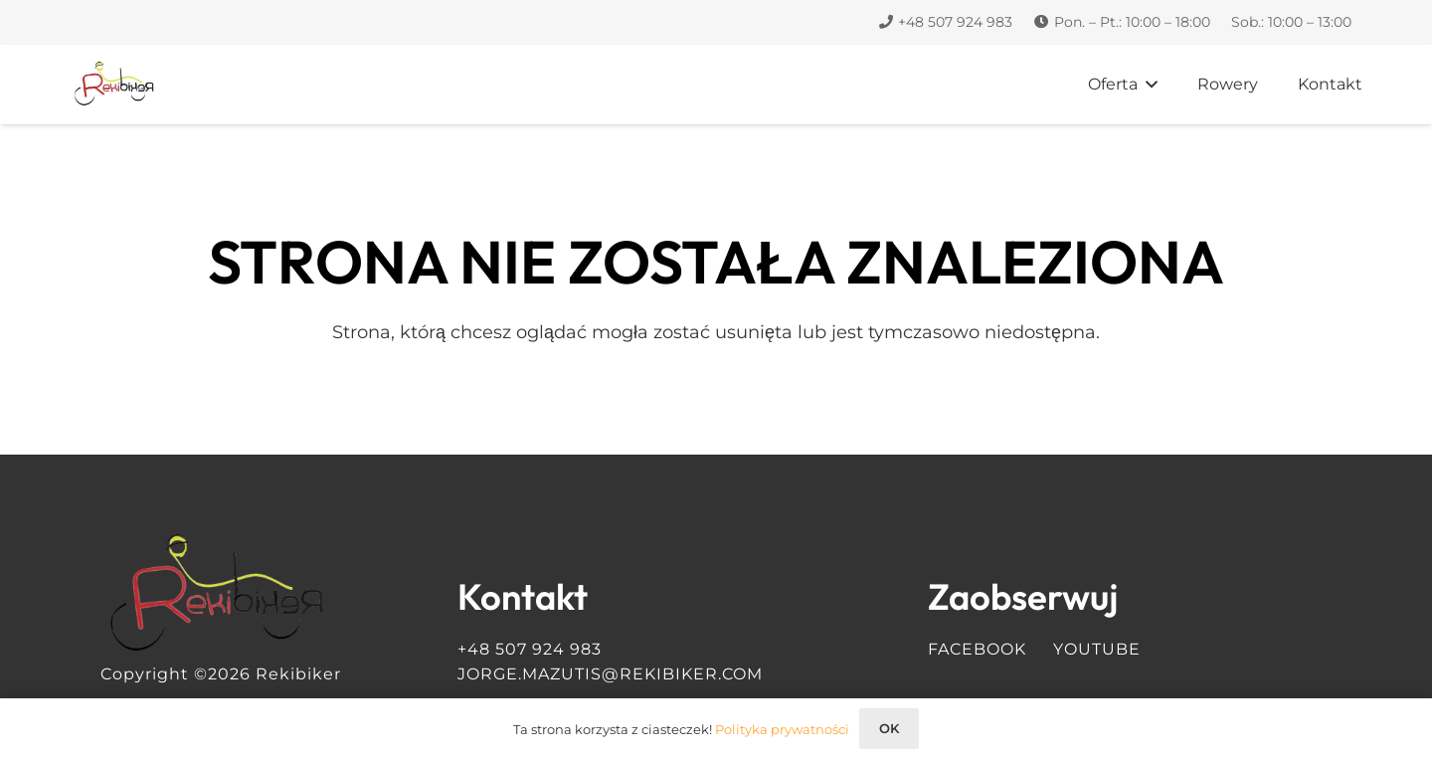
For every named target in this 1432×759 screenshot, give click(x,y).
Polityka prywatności (782, 729)
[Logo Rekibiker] (115, 84)
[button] (1148, 84)
